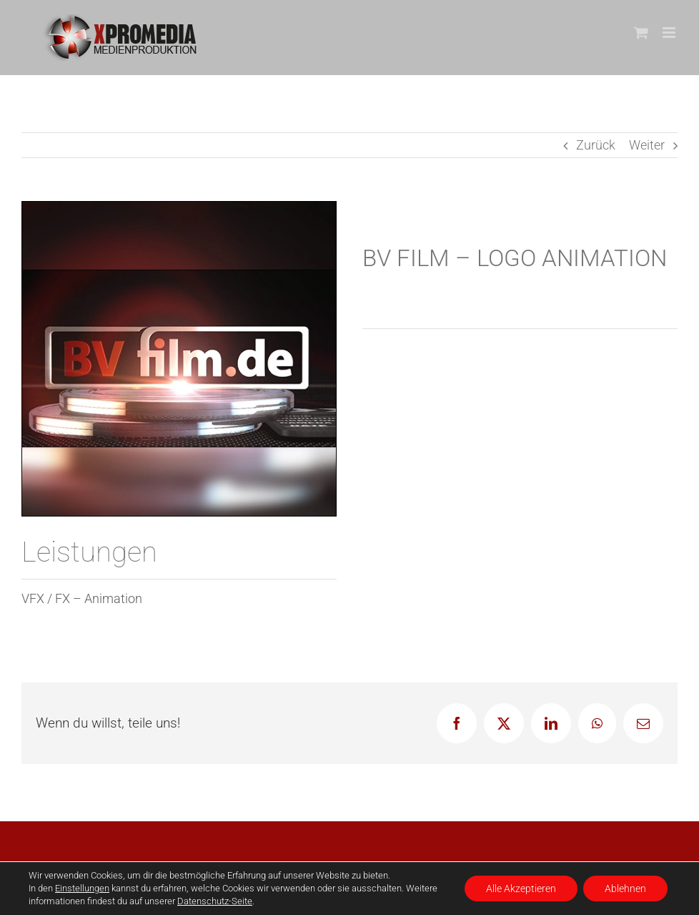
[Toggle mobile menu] (670, 32)
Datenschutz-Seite (214, 901)
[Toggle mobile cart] (641, 32)
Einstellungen (82, 888)
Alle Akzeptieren (521, 888)
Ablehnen (625, 888)
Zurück (595, 144)
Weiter (647, 144)
